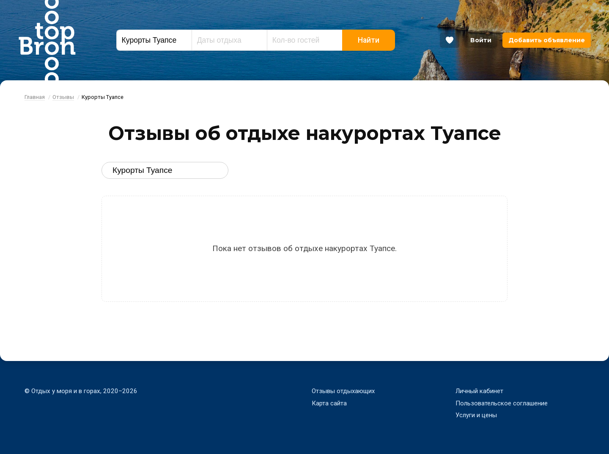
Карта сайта (329, 403)
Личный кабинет (479, 391)
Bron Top (47, 40)
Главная (35, 97)
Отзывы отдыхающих (344, 391)
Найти (368, 40)
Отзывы (63, 97)
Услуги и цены (476, 415)
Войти (480, 40)
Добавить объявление (546, 40)
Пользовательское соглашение (501, 403)
